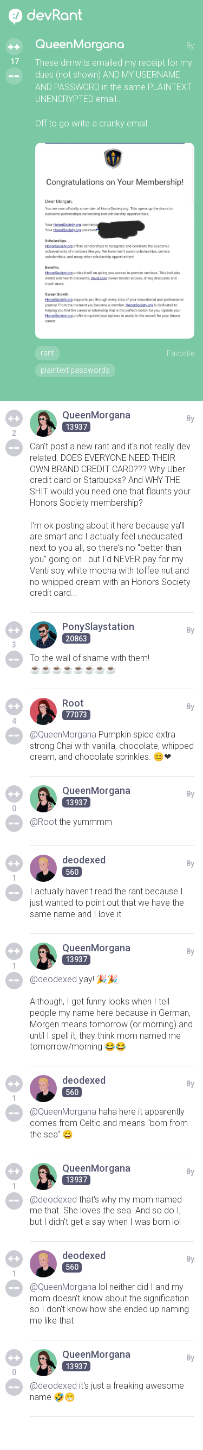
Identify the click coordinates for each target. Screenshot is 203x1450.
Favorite (180, 353)
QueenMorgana (79, 45)
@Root (43, 822)
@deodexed (53, 979)
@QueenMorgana (63, 734)
